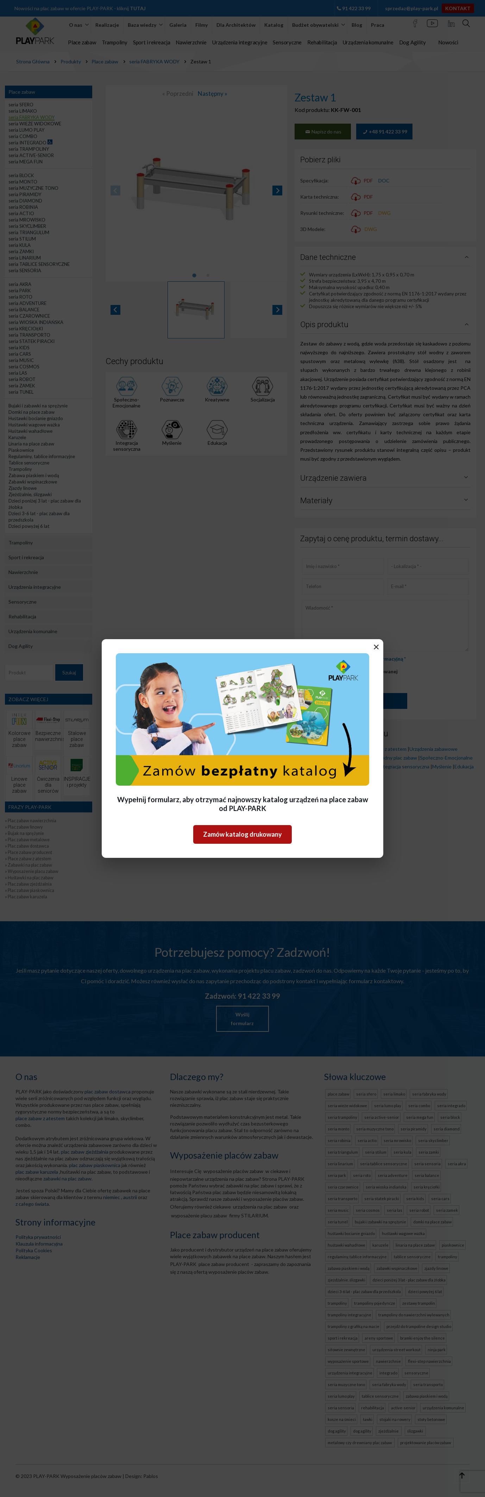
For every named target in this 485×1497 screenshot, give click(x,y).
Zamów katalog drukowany (242, 834)
